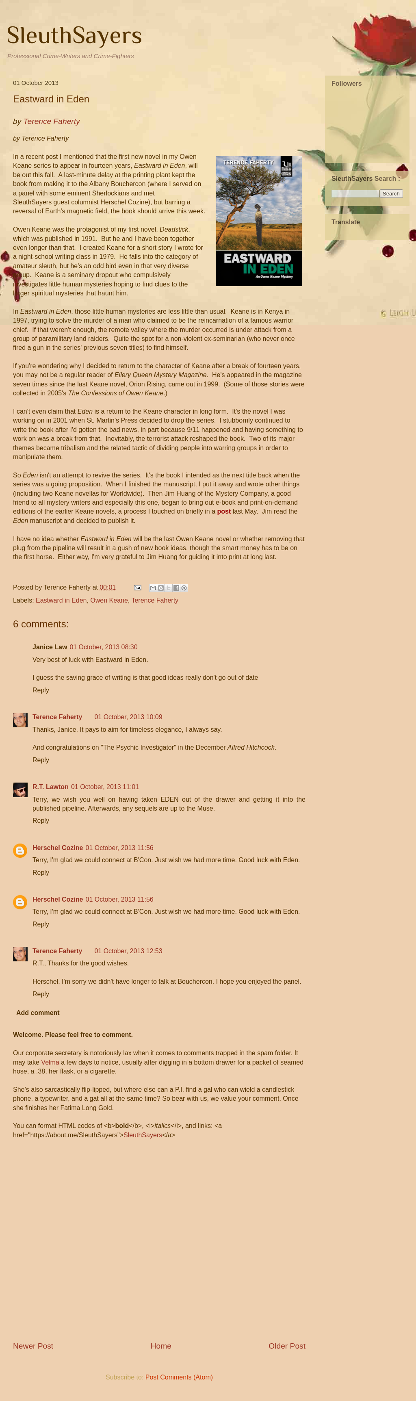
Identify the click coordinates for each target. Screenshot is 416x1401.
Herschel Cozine (57, 847)
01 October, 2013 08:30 (103, 647)
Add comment (38, 1012)
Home (161, 1346)
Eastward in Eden (61, 600)
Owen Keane (109, 600)
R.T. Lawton (50, 786)
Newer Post (33, 1346)
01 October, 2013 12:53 (128, 951)
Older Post (287, 1346)
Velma (50, 1062)
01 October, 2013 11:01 (105, 786)
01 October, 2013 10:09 (128, 717)
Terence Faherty (154, 600)
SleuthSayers (74, 34)
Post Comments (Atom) (179, 1377)
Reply (40, 690)
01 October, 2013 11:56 (119, 847)
